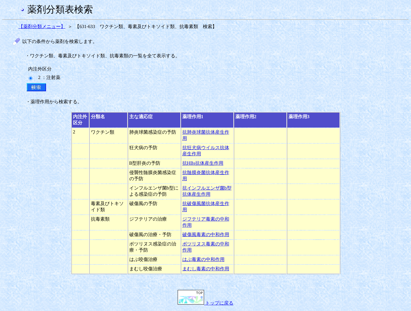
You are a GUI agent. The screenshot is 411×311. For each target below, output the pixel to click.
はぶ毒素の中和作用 (203, 259)
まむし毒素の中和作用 (205, 268)
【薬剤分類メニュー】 (41, 26)
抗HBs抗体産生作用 (202, 163)
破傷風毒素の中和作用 (205, 234)
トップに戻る (205, 302)
